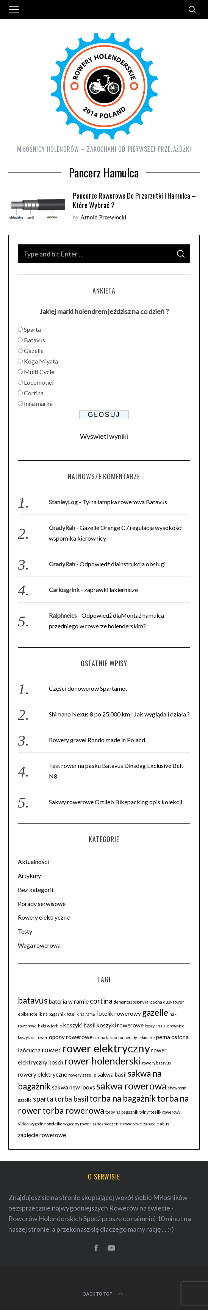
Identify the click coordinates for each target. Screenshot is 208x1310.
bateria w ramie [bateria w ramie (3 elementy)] (69, 1001)
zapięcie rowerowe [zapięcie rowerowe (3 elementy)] (42, 1134)
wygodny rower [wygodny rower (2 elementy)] (77, 1123)
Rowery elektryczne (44, 917)
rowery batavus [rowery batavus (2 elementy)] (156, 1062)
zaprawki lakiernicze (111, 589)
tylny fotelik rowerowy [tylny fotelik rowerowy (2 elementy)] (159, 1112)
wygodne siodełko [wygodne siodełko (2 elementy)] (46, 1123)
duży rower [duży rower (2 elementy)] (173, 1001)
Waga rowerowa (39, 945)
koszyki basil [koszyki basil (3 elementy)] (79, 1025)
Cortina (34, 392)
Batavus (34, 339)
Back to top (104, 1294)
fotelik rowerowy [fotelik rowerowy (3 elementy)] (118, 1013)
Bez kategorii (35, 889)
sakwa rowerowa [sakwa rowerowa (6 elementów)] (131, 1085)
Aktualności (33, 861)
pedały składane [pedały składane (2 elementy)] (139, 1037)
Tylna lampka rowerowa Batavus (124, 501)
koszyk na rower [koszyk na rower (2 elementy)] (33, 1037)
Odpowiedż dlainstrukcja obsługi (123, 563)
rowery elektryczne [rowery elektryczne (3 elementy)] (42, 1074)
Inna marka (38, 403)
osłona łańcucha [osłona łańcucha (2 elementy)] (108, 1037)
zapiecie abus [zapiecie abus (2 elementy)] (156, 1123)
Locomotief (39, 382)
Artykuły (29, 875)
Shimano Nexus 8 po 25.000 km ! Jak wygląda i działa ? (119, 714)
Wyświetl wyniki (104, 436)
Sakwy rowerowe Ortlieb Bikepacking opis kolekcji (115, 801)
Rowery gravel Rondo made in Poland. (97, 739)
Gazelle (34, 350)
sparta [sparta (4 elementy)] (43, 1098)
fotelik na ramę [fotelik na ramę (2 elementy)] (81, 1014)
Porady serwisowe (42, 903)
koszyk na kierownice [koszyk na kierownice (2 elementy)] (165, 1025)
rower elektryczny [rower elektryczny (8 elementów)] (106, 1048)
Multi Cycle (39, 371)
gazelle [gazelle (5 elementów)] (155, 1012)
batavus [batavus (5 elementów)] (33, 1000)
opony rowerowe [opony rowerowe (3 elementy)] (70, 1036)
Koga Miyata (41, 361)
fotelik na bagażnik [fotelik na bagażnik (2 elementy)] (48, 1014)
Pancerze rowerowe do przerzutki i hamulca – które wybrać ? (134, 200)
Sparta (32, 329)
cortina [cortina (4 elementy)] (101, 1000)
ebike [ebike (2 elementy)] (23, 1014)
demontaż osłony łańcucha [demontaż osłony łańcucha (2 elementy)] (138, 1001)
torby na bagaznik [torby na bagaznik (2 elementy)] (121, 1112)
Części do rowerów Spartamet (88, 688)
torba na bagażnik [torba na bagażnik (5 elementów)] (122, 1098)
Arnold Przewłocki (103, 217)
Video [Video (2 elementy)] (23, 1123)
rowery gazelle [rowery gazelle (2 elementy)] (82, 1074)
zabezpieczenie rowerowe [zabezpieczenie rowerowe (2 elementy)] (117, 1123)
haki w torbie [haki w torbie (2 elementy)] (50, 1025)
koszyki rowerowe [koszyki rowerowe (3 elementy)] (120, 1025)
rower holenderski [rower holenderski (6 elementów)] (102, 1060)
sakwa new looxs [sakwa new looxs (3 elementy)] (73, 1087)
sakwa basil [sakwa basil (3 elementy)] (112, 1074)
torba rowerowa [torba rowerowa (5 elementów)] (73, 1110)
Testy (25, 931)
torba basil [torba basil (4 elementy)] (71, 1098)
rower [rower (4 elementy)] (51, 1049)
